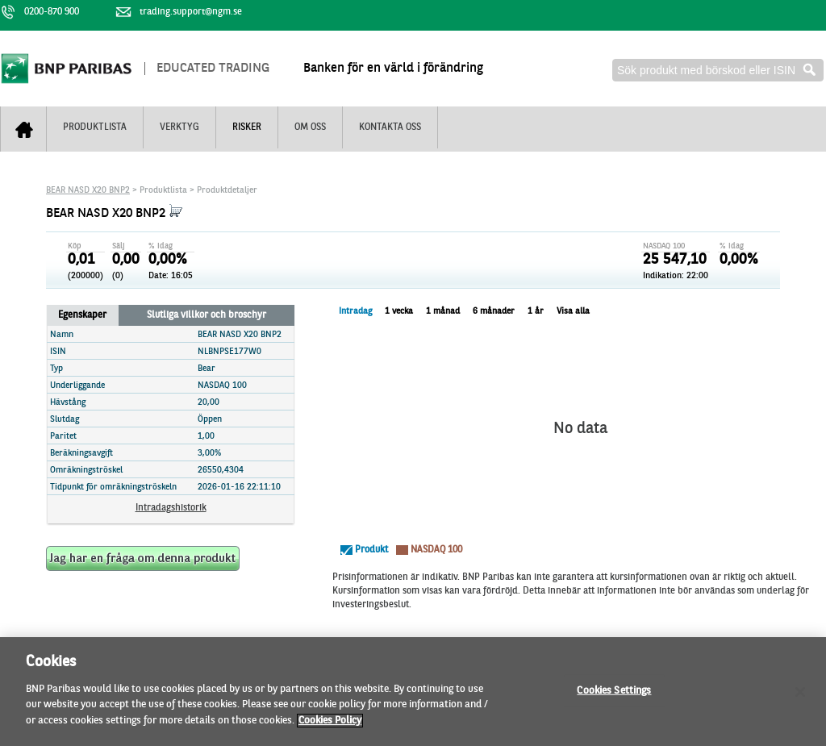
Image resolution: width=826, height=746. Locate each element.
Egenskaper (82, 315)
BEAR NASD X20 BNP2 (88, 190)
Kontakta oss (390, 127)
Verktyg (179, 127)
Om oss (310, 127)
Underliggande (77, 385)
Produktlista (95, 127)
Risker (246, 127)
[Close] (800, 698)
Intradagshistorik (171, 508)
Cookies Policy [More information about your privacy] (329, 727)
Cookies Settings (614, 697)
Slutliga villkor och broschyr (206, 315)
